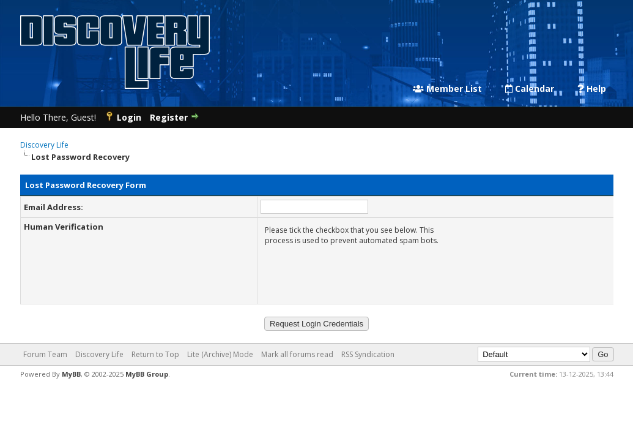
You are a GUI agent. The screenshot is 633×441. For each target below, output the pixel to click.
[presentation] (358, 272)
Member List (447, 89)
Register (169, 117)
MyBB (71, 374)
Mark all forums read (297, 354)
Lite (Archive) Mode (220, 354)
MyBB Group (146, 374)
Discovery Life (44, 145)
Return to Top (155, 354)
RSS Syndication (367, 354)
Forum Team (45, 354)
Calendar (529, 89)
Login (129, 117)
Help (591, 89)
